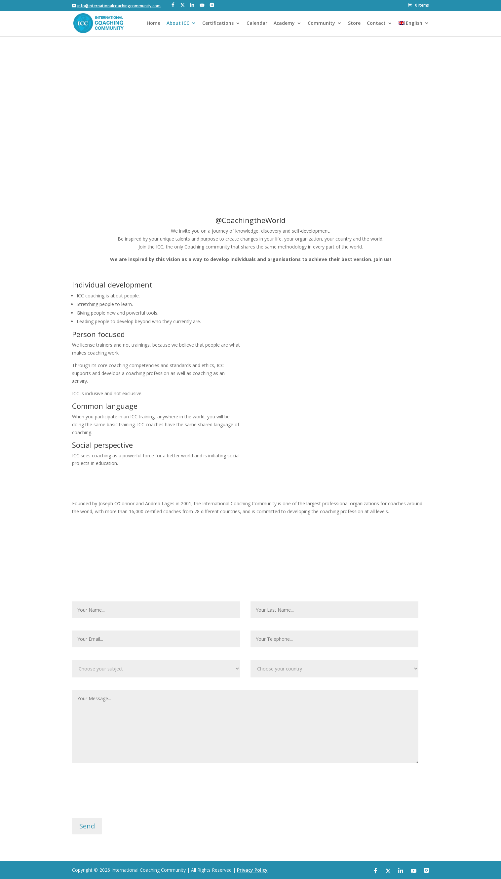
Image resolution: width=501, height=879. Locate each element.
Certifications (218, 23)
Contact (376, 23)
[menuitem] (414, 28)
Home (153, 23)
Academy (284, 23)
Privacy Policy (252, 870)
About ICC (178, 23)
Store (354, 23)
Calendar (257, 23)
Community (321, 23)
